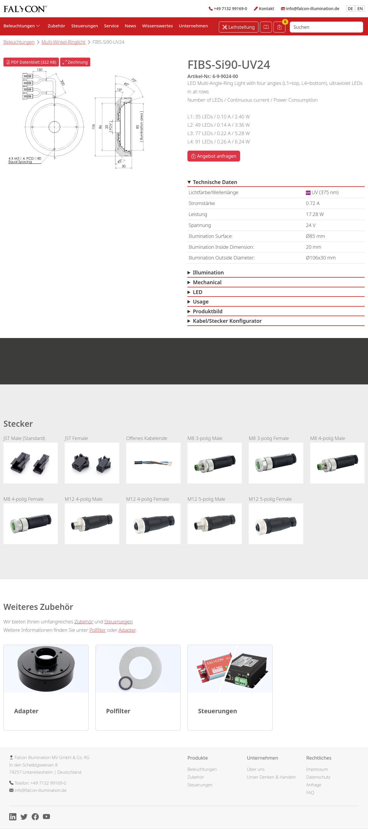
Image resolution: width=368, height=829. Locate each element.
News (130, 26)
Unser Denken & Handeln (271, 777)
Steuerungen (84, 26)
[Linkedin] (14, 818)
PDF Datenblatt (31, 62)
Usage (201, 301)
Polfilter (97, 630)
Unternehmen (193, 26)
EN (360, 8)
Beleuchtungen (18, 42)
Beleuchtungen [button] (21, 26)
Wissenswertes (157, 26)
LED (197, 292)
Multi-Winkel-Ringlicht (64, 42)
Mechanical (207, 282)
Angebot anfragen (213, 156)
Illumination (208, 272)
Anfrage (313, 785)
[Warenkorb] (279, 27)
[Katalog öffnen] (266, 27)
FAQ (310, 792)
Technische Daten (215, 182)
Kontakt (266, 8)
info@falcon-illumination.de (312, 8)
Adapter (127, 630)
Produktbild (208, 311)
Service (111, 26)
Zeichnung (75, 62)
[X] (25, 818)
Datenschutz (318, 777)
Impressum (317, 769)
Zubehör (56, 26)
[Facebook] (37, 818)
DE (350, 8)
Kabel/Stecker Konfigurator (227, 320)
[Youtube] (48, 818)
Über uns (256, 769)
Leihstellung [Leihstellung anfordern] (239, 27)
